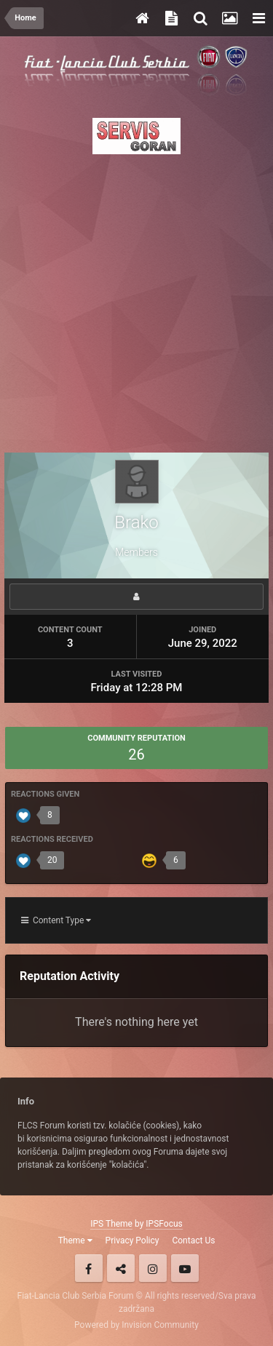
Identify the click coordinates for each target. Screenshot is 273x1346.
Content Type (56, 920)
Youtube (185, 1268)
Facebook (89, 1268)
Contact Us (193, 1240)
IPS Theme (111, 1224)
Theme (75, 1240)
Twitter (121, 1268)
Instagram (153, 1268)
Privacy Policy (132, 1240)
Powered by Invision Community (136, 1325)
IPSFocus (164, 1224)
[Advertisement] (136, 299)
